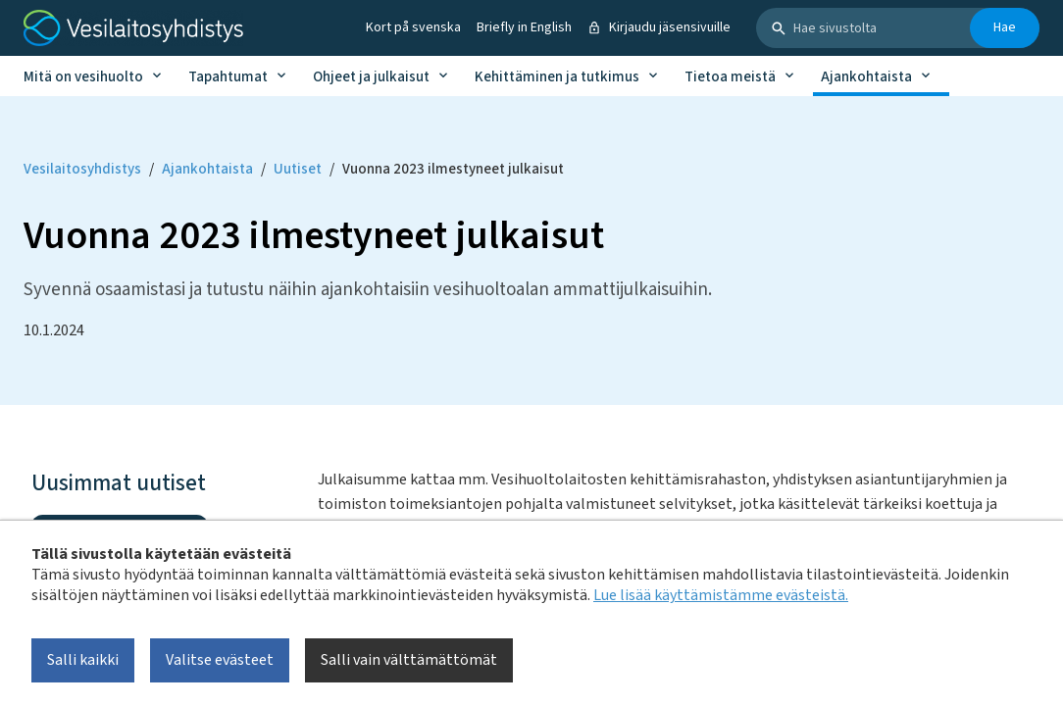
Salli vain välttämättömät (409, 660)
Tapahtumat (228, 77)
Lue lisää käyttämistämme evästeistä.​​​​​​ (720, 595)
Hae (1004, 27)
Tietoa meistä (730, 77)
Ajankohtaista (866, 77)
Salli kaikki (83, 660)
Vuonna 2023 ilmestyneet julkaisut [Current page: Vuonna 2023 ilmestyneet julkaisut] (453, 169)
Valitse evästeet (220, 660)
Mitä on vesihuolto (83, 77)
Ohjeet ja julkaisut (371, 77)
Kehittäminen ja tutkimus (557, 77)
